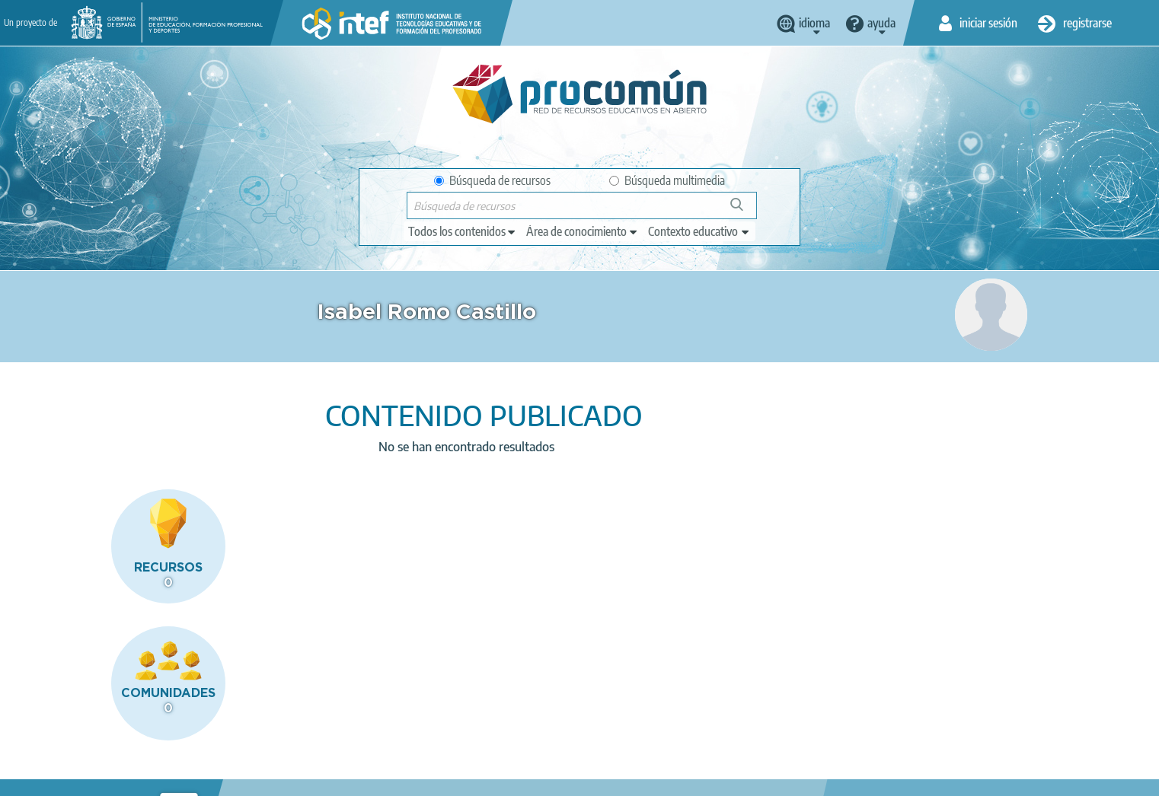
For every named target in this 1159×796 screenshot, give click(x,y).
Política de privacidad (257, 777)
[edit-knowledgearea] (582, 231)
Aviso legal (162, 777)
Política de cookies (371, 777)
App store (486, 717)
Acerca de (93, 777)
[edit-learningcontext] (699, 231)
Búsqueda (745, 210)
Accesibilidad (465, 777)
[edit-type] (463, 231)
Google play (617, 717)
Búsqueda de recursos (492, 180)
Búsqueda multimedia (667, 180)
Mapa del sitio (549, 777)
